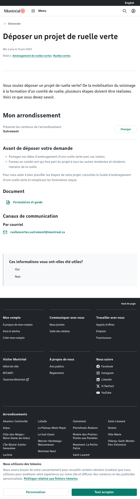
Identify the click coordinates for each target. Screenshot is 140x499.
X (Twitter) (105, 386)
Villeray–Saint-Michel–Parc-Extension (121, 443)
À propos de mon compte (18, 324)
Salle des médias (60, 331)
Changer (125, 129)
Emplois (101, 331)
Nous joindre (57, 324)
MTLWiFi (8, 373)
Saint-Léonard (116, 421)
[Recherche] (124, 11)
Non (18, 276)
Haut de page (128, 303)
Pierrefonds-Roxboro (85, 427)
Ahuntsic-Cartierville (15, 421)
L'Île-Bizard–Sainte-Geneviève (15, 446)
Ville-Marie (114, 434)
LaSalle (42, 421)
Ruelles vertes (62, 55)
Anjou (6, 427)
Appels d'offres (105, 324)
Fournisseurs (103, 337)
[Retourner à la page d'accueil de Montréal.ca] (14, 11)
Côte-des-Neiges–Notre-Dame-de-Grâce (16, 436)
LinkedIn (104, 379)
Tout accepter (104, 492)
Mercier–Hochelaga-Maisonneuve (50, 443)
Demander (14, 23)
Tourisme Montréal (14, 379)
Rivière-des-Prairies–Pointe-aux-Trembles (85, 436)
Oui (17, 269)
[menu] (39, 11)
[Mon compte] (133, 11)
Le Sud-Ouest (46, 434)
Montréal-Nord (47, 451)
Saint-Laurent (81, 454)
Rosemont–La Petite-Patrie (85, 446)
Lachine (7, 454)
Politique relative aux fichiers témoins (51, 478)
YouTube (103, 393)
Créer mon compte (14, 337)
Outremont (79, 421)
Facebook (104, 366)
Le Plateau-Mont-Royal (52, 427)
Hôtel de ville (11, 366)
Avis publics (57, 366)
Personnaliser (36, 492)
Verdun (112, 427)
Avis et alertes (11, 331)
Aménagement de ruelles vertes (32, 55)
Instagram (105, 373)
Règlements (57, 373)
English (129, 2)
